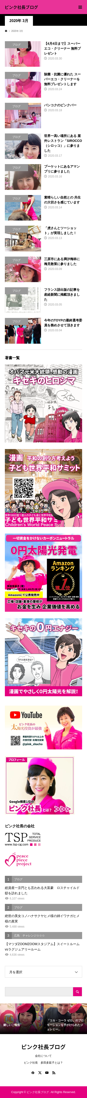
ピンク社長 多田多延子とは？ (43, 1062)
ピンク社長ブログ (21, 7)
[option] (22, 1018)
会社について (43, 1055)
